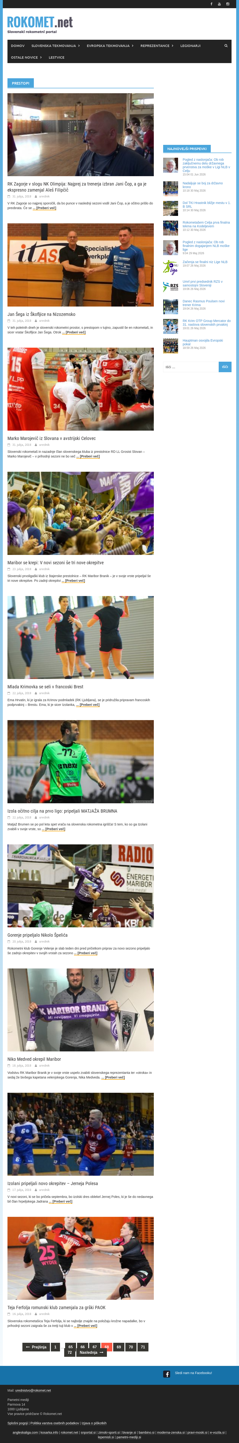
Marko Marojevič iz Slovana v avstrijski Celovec (51, 438)
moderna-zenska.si (171, 1432)
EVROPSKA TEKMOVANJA (108, 45)
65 (71, 1347)
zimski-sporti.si (109, 1432)
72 (70, 1352)
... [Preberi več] (44, 208)
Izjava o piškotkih (94, 1423)
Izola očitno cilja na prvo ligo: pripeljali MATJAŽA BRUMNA (62, 811)
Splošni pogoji (17, 1423)
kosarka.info (49, 1432)
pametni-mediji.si (128, 1437)
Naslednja (91, 1352)
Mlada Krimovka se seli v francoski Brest (45, 686)
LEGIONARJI (190, 45)
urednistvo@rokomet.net (33, 1390)
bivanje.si (129, 1432)
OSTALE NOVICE (24, 57)
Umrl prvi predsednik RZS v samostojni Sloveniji (203, 283)
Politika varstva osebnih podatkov (55, 1423)
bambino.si (147, 1432)
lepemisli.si (106, 1437)
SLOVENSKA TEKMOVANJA (54, 45)
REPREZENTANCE (155, 45)
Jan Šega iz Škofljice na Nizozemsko (41, 314)
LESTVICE (56, 57)
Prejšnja (36, 1347)
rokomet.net (69, 1432)
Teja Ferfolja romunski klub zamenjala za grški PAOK (56, 1307)
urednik (44, 196)
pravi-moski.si (197, 1432)
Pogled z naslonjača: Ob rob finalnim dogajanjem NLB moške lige (206, 245)
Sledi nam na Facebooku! (194, 1373)
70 (131, 1347)
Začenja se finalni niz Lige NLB (205, 262)
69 (119, 1347)
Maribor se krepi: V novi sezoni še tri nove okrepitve (55, 562)
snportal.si (88, 1432)
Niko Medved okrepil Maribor (34, 1059)
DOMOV (18, 45)
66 (83, 1347)
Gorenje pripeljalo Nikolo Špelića (37, 935)
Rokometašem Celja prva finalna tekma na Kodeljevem (206, 224)
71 (143, 1347)
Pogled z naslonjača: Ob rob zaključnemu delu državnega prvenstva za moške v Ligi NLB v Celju (206, 165)
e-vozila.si (217, 1432)
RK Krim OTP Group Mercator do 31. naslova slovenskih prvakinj (207, 322)
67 (95, 1347)
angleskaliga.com (25, 1432)
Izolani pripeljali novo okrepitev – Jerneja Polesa (52, 1183)
